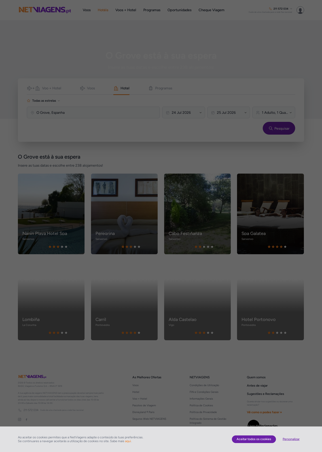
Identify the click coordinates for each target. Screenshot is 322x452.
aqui (128, 441)
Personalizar (291, 439)
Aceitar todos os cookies (254, 439)
